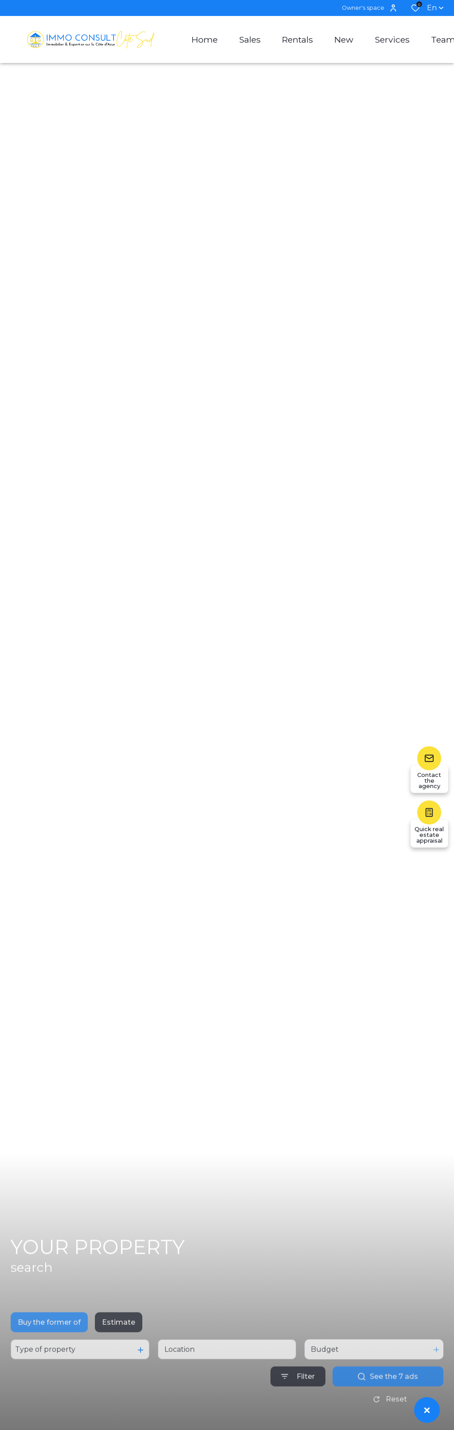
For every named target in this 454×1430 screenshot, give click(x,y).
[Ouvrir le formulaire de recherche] (297, 1397)
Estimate (118, 1343)
